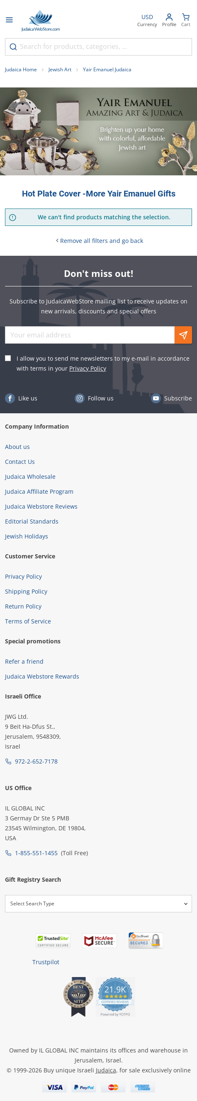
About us (17, 447)
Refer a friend (24, 661)
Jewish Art (60, 69)
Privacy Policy (87, 368)
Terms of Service (28, 621)
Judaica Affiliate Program (39, 491)
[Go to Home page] (41, 21)
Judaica (106, 1070)
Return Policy (23, 606)
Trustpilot (45, 962)
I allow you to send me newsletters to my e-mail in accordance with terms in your (103, 363)
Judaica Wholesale (30, 476)
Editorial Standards (31, 521)
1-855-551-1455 (36, 853)
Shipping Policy (26, 591)
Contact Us (20, 462)
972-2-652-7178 (36, 761)
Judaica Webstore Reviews (41, 506)
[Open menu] (9, 20)
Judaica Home (21, 69)
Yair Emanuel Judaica (107, 69)
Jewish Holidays (26, 536)
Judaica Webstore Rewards (42, 676)
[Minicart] (185, 21)
